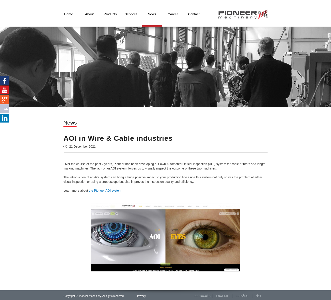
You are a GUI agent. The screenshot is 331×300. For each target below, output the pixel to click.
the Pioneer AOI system (105, 190)
